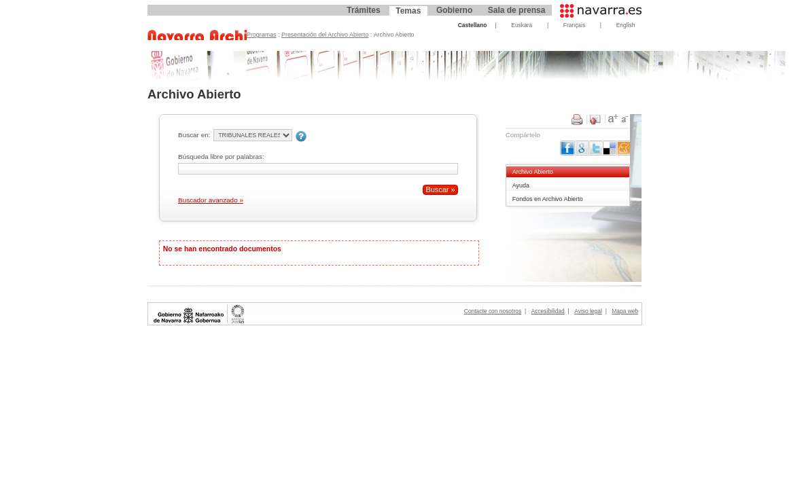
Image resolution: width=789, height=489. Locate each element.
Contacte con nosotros (492, 311)
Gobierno (454, 10)
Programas (262, 34)
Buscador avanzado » (210, 200)
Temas (408, 11)
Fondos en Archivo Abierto (547, 199)
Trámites (363, 10)
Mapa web (625, 311)
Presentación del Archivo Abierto (324, 34)
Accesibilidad (548, 311)
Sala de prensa (517, 10)
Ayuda (520, 185)
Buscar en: (194, 135)
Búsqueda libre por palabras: (221, 156)
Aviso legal (588, 311)
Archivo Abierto (532, 171)
